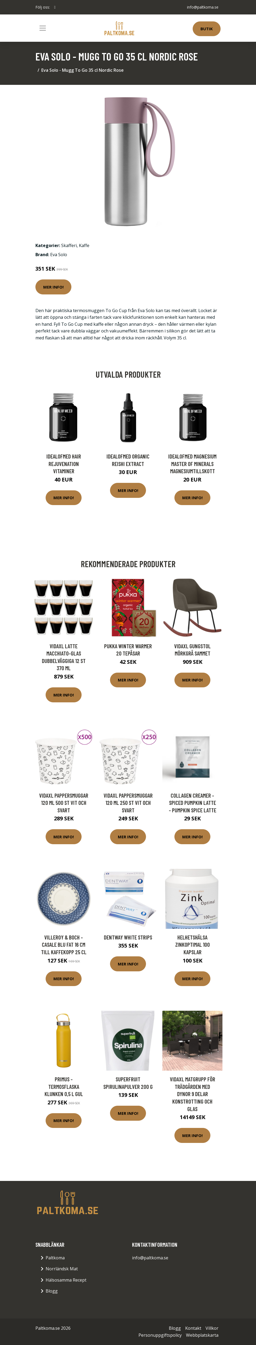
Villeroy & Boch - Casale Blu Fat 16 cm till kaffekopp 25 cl (63, 944)
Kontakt (193, 1328)
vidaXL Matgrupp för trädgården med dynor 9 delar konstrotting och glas (192, 1094)
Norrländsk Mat (62, 1269)
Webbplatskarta (202, 1335)
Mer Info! (53, 287)
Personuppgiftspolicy (160, 1335)
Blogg (52, 1291)
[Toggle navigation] (42, 28)
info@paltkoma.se (202, 7)
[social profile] (55, 7)
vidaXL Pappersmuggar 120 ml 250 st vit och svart (128, 802)
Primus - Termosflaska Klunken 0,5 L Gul (64, 1086)
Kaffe (84, 245)
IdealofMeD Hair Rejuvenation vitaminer (63, 463)
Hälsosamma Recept (66, 1280)
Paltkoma (55, 1258)
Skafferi (69, 245)
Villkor (212, 1328)
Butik (206, 28)
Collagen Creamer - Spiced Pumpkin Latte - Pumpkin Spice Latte (192, 802)
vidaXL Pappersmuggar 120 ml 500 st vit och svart (63, 802)
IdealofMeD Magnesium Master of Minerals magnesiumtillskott (192, 463)
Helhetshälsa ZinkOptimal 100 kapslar (192, 944)
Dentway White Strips (128, 937)
